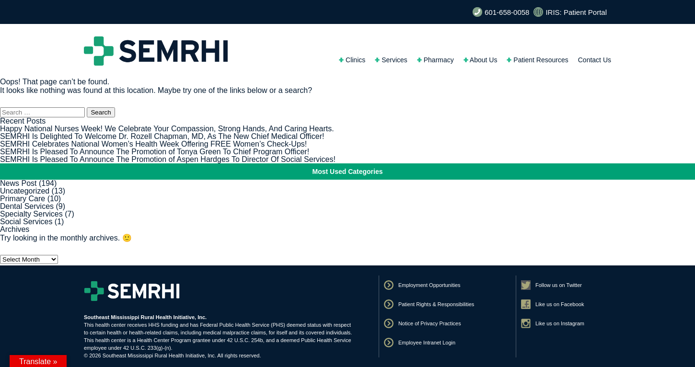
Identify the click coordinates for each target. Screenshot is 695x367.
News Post (18, 183)
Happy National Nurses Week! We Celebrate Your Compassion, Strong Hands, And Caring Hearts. (167, 129)
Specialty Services (31, 214)
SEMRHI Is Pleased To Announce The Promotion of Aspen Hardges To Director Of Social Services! (168, 159)
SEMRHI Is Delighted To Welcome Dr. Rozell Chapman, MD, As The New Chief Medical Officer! (162, 136)
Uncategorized (24, 191)
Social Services (26, 222)
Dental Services (27, 206)
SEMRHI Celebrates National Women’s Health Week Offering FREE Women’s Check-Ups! (153, 144)
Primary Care (22, 199)
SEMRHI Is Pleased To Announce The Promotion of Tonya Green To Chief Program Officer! (154, 152)
